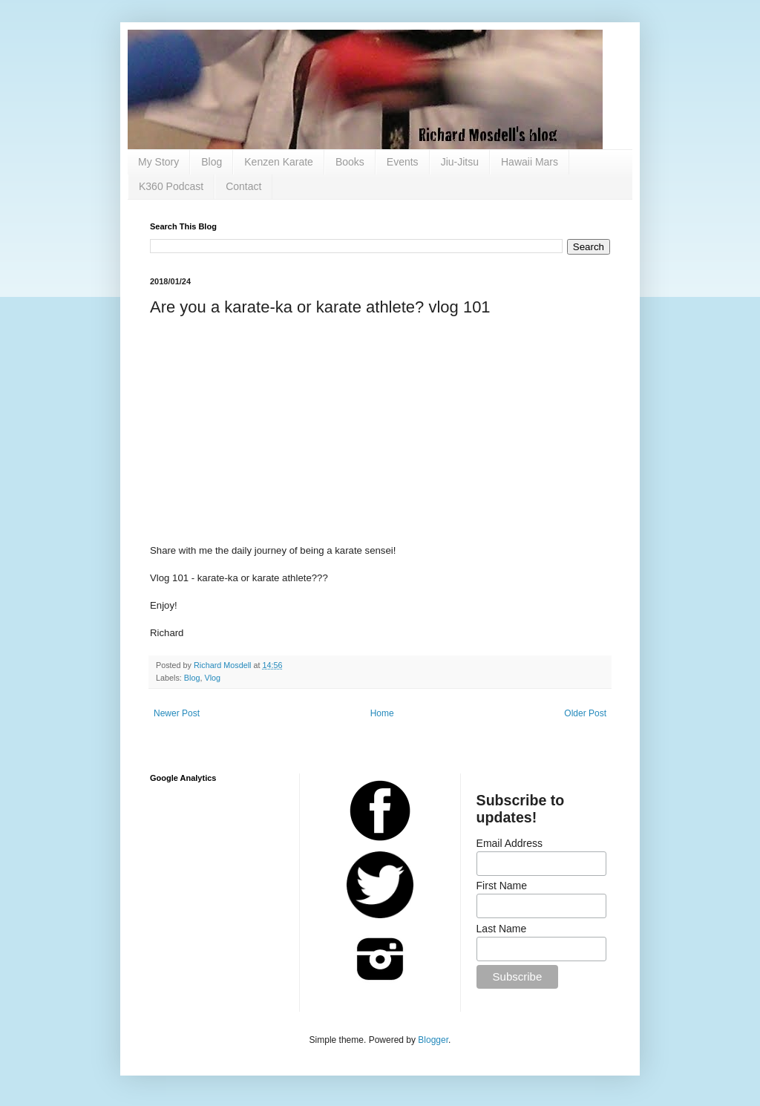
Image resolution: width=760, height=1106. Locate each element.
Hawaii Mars (529, 162)
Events (403, 162)
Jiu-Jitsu (460, 162)
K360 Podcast (171, 186)
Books (349, 162)
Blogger (433, 1040)
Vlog (212, 677)
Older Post (585, 713)
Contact (243, 186)
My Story (158, 162)
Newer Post (177, 713)
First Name (501, 885)
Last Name (501, 929)
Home (382, 713)
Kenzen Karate (278, 162)
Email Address (509, 843)
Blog (211, 162)
